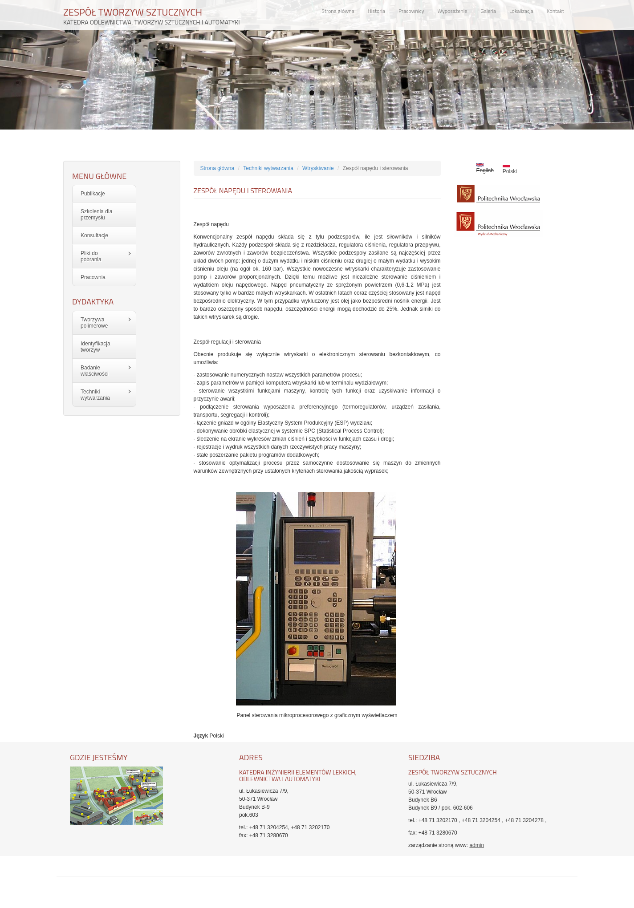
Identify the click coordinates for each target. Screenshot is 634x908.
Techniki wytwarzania (102, 395)
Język (201, 736)
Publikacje (93, 194)
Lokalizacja (521, 11)
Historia (376, 11)
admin (476, 845)
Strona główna (338, 11)
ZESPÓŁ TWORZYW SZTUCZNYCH (151, 13)
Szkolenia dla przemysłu (96, 214)
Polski (510, 168)
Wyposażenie (452, 11)
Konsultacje (94, 235)
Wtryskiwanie (318, 168)
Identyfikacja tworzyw (95, 346)
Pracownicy (411, 11)
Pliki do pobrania (102, 256)
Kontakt (555, 11)
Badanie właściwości (102, 371)
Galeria (488, 11)
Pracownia (93, 277)
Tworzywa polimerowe (102, 322)
